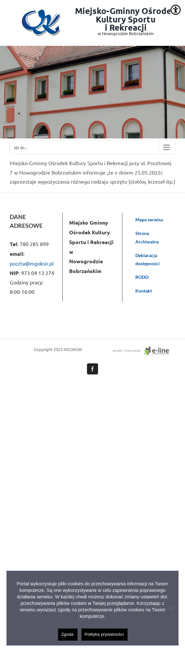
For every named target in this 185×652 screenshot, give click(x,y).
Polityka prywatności (104, 634)
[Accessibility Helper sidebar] (175, 10)
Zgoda (67, 634)
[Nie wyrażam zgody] (170, 608)
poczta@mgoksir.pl (32, 263)
